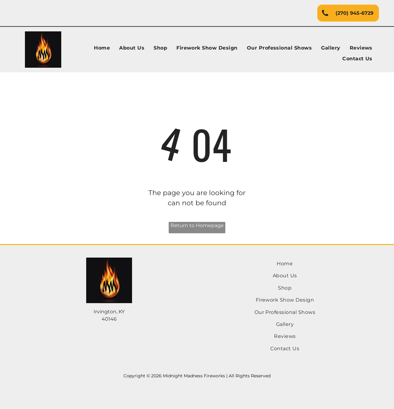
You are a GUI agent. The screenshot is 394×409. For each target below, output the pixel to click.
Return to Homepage (197, 225)
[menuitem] (102, 48)
